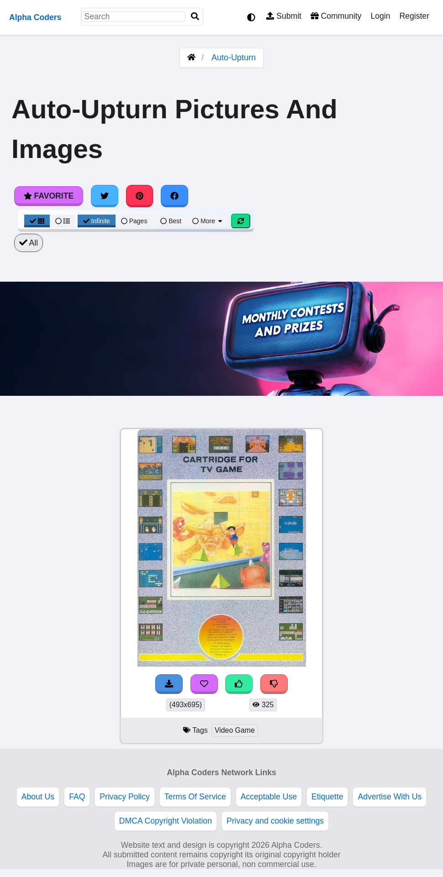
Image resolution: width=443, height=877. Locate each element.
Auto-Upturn (233, 57)
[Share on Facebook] (174, 196)
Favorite (49, 195)
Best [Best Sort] (170, 221)
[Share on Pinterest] (139, 196)
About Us (37, 796)
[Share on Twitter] (104, 196)
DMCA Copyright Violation (165, 820)
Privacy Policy (125, 796)
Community (336, 16)
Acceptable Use (269, 796)
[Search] (195, 16)
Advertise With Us (390, 796)
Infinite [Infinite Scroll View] (96, 221)
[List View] (62, 221)
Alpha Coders (35, 17)
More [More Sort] (207, 221)
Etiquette (327, 796)
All (28, 242)
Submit (283, 16)
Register (414, 16)
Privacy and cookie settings (275, 820)
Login (380, 16)
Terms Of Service (195, 796)
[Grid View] (37, 221)
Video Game (235, 730)
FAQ (77, 796)
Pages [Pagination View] (134, 221)
